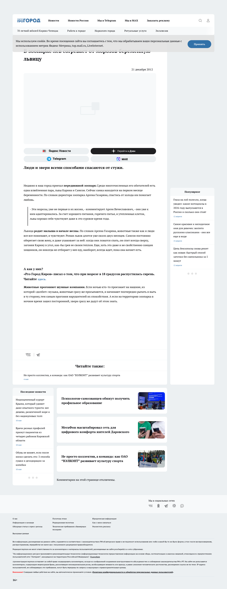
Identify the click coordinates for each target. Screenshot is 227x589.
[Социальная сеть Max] (123, 159)
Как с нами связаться (101, 522)
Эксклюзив (162, 30)
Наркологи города (105, 30)
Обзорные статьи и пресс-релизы (27, 526)
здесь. (42, 279)
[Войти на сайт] (208, 20)
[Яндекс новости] (56, 151)
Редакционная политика (63, 522)
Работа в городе (76, 30)
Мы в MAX (131, 20)
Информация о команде (23, 522)
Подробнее (95, 557)
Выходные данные (21, 533)
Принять (199, 44)
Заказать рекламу (158, 20)
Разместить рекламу (101, 526)
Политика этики (59, 518)
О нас (15, 518)
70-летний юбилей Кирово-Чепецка (37, 30)
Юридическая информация (104, 518)
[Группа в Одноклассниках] (158, 506)
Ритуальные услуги (135, 30)
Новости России (78, 20)
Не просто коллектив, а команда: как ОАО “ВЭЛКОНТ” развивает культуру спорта (90, 377)
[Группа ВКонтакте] (150, 506)
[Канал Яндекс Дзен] (123, 151)
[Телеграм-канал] (56, 159)
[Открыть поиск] (200, 20)
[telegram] (39, 354)
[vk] (28, 354)
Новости (53, 20)
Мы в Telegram (106, 20)
